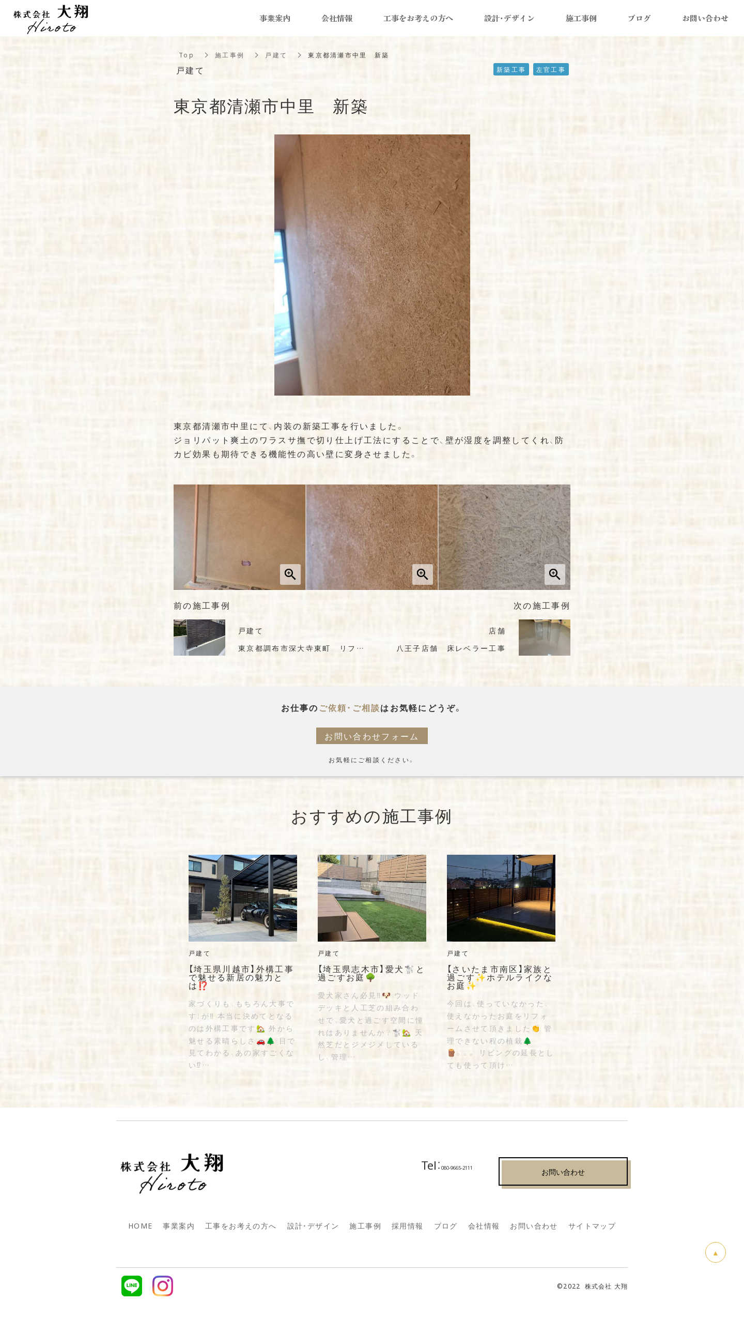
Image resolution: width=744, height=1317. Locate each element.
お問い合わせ (533, 1225)
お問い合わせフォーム (372, 736)
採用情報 (408, 1225)
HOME (140, 1225)
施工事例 (229, 54)
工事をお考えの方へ (241, 1225)
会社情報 (484, 1225)
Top (186, 54)
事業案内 (179, 1225)
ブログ (446, 1225)
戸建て (276, 54)
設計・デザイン (509, 18)
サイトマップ (592, 1225)
